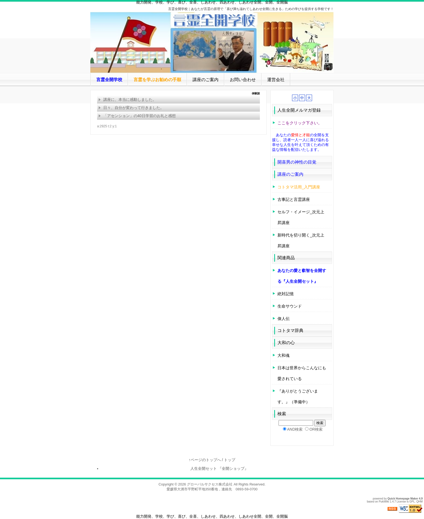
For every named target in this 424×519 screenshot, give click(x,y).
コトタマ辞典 (290, 330)
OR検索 (316, 429)
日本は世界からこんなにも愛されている (301, 373)
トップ (229, 460)
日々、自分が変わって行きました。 (131, 107)
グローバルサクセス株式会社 (210, 484)
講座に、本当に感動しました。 (127, 99)
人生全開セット (202, 468)
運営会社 (275, 79)
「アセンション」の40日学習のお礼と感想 (137, 116)
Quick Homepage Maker (402, 498)
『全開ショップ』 (237, 468)
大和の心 (286, 342)
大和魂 (283, 355)
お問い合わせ (243, 79)
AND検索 (295, 429)
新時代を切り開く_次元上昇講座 (300, 240)
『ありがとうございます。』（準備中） (297, 396)
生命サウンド (289, 306)
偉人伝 (283, 318)
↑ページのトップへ (205, 460)
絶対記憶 (285, 293)
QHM (419, 501)
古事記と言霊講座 (293, 199)
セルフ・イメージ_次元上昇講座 (300, 217)
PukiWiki (384, 501)
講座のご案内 (205, 79)
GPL (412, 501)
